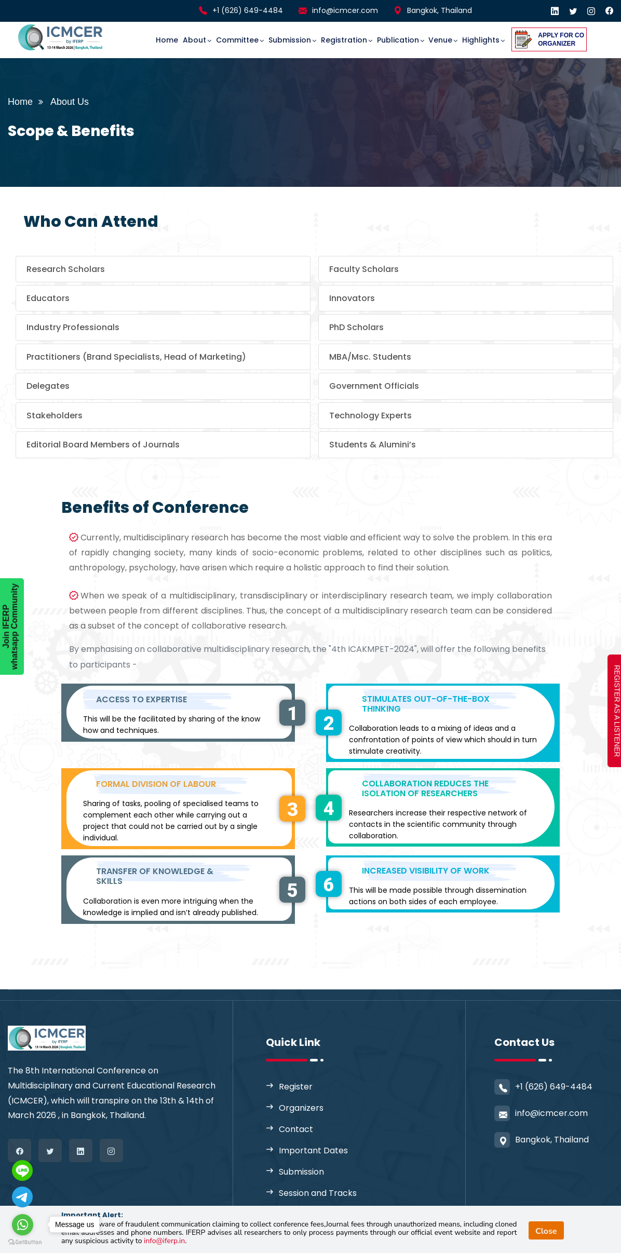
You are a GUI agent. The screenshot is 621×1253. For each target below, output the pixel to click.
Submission (289, 40)
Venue (440, 40)
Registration (344, 40)
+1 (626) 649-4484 (247, 10)
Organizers (301, 1108)
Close (546, 1231)
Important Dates (313, 1150)
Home (167, 40)
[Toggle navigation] (125, 31)
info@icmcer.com (345, 10)
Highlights (481, 40)
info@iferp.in (164, 1241)
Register (296, 1087)
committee (237, 40)
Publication (398, 40)
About (194, 40)
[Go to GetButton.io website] (25, 1242)
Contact (296, 1129)
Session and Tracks (318, 1193)
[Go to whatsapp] (22, 1224)
